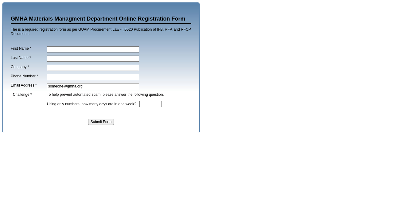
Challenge (22, 94)
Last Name (21, 58)
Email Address (24, 85)
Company (20, 67)
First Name (21, 48)
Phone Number (24, 76)
